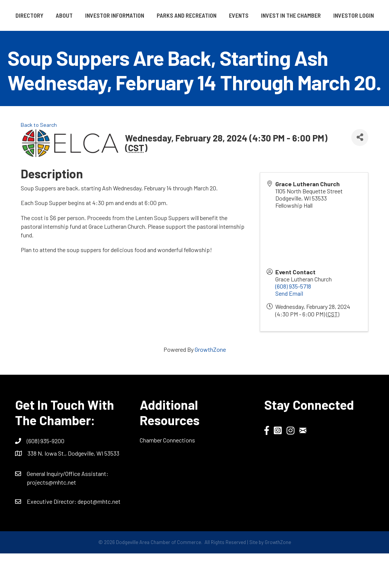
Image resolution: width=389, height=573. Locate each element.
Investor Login (231, 34)
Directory (39, 15)
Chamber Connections (167, 459)
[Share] (359, 157)
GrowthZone (210, 368)
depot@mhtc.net (99, 520)
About (74, 15)
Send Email (289, 313)
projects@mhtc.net (51, 502)
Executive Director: (52, 520)
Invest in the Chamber (168, 34)
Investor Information (124, 15)
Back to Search (39, 144)
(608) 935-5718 (293, 305)
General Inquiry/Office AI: (67, 493)
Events (354, 15)
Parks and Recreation (196, 15)
